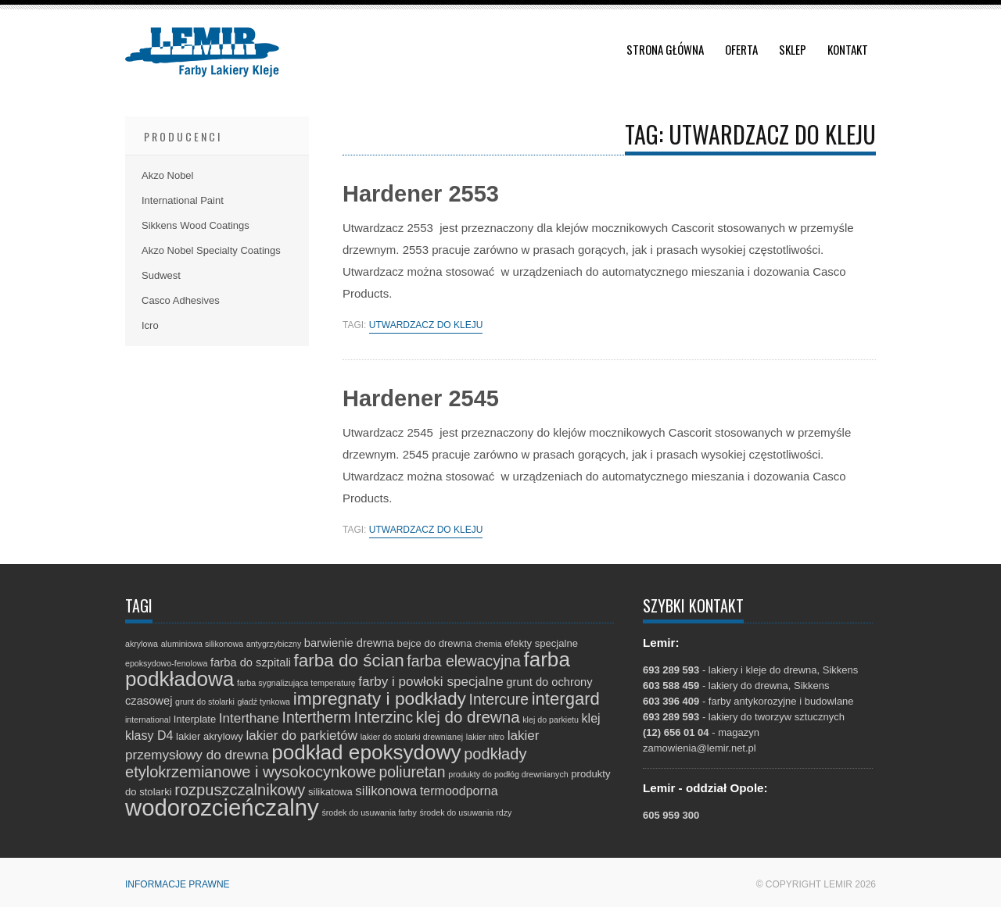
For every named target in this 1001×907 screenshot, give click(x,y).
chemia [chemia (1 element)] (488, 643)
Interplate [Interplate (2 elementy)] (195, 719)
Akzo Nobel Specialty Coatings (211, 250)
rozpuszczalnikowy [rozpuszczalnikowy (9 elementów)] (239, 789)
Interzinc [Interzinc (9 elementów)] (383, 717)
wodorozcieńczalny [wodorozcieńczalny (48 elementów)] (222, 807)
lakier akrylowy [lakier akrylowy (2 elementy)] (209, 736)
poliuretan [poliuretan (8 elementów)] (412, 771)
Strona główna (665, 49)
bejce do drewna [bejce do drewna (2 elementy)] (434, 643)
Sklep (792, 49)
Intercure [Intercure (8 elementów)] (499, 699)
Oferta (741, 49)
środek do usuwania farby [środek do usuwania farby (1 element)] (368, 812)
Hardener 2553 (421, 193)
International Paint (183, 200)
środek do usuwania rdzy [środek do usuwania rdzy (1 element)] (465, 812)
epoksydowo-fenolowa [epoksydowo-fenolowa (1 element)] (166, 663)
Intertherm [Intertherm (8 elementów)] (316, 717)
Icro (150, 325)
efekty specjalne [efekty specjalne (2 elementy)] (541, 643)
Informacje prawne (177, 884)
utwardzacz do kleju (426, 325)
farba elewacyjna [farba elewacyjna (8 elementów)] (463, 661)
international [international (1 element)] (147, 719)
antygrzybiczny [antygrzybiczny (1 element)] (273, 643)
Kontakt (847, 49)
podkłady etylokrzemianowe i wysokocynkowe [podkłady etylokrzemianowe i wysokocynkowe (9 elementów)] (325, 762)
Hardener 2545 (421, 398)
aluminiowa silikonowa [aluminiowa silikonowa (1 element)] (202, 643)
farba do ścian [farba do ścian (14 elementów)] (349, 660)
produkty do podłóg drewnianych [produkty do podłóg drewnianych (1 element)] (508, 774)
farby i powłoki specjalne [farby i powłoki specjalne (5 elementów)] (430, 681)
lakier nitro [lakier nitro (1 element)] (485, 736)
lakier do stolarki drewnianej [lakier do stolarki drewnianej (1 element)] (412, 736)
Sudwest (161, 275)
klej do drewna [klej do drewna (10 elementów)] (468, 717)
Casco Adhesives (181, 300)
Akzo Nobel (167, 175)
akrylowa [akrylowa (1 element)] (141, 643)
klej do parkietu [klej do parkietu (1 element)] (550, 719)
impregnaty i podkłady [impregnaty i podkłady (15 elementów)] (379, 698)
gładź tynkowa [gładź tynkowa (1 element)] (264, 701)
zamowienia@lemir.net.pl (699, 748)
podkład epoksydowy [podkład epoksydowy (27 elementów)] (366, 752)
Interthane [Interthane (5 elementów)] (249, 718)
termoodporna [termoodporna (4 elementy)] (459, 791)
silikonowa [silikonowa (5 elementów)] (386, 791)
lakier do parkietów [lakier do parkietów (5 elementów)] (301, 735)
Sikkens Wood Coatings (195, 225)
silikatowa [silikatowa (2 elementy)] (330, 792)
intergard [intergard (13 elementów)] (566, 699)
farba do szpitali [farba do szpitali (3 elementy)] (250, 662)
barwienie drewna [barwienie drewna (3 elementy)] (349, 643)
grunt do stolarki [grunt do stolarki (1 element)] (205, 701)
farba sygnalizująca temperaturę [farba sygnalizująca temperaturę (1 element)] (296, 682)
